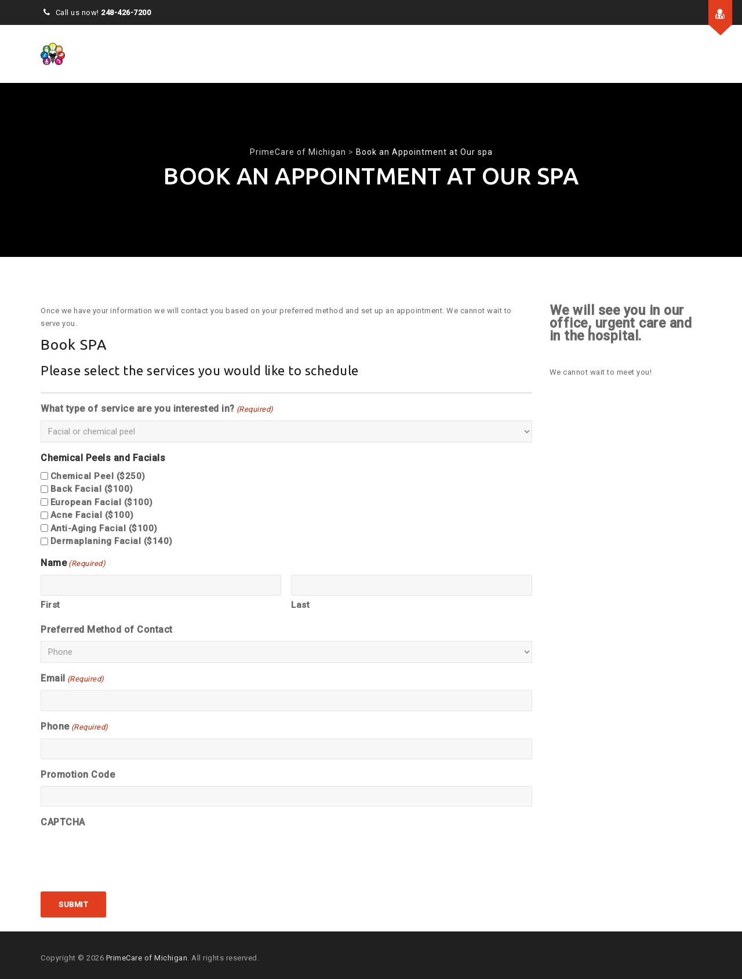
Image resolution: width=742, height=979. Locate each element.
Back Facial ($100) (91, 489)
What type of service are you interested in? (157, 409)
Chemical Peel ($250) (98, 476)
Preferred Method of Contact (107, 629)
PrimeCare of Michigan (147, 957)
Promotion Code (78, 774)
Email (72, 679)
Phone (74, 727)
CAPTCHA (63, 822)
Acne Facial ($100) (92, 515)
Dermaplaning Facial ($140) (111, 541)
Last (300, 605)
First (50, 605)
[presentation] (129, 856)
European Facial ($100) (101, 502)
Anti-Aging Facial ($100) (104, 528)
